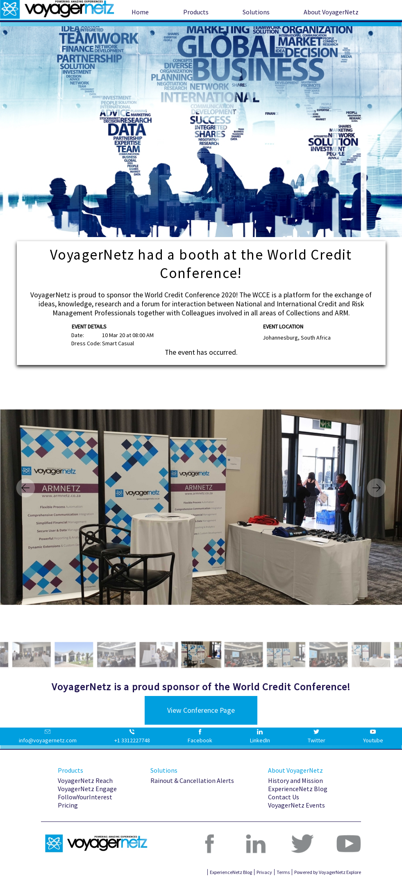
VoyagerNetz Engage (87, 789)
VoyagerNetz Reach (85, 780)
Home (140, 12)
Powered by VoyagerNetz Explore (327, 872)
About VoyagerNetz (331, 12)
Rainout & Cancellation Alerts (192, 780)
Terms (283, 872)
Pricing (68, 805)
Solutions (256, 12)
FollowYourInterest (85, 797)
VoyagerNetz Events (296, 805)
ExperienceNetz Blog (297, 789)
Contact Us (283, 797)
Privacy (264, 872)
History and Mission (295, 780)
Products (196, 12)
